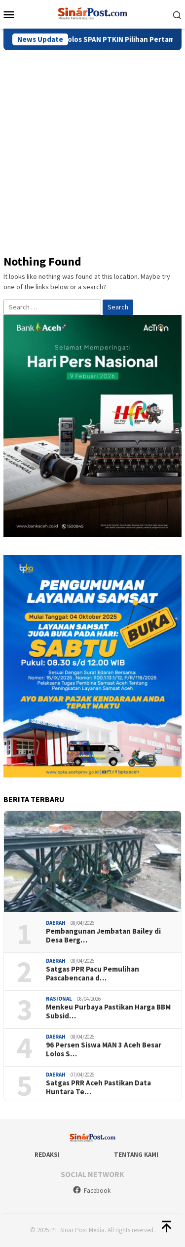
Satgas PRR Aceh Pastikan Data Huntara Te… (98, 1087)
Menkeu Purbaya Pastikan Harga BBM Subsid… (108, 1011)
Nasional (59, 998)
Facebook (92, 1190)
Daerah (56, 922)
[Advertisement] (92, 147)
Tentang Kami (136, 1154)
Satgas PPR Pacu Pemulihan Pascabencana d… (92, 973)
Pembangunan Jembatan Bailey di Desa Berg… (103, 935)
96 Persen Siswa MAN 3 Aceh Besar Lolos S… (103, 1049)
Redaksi (47, 1154)
